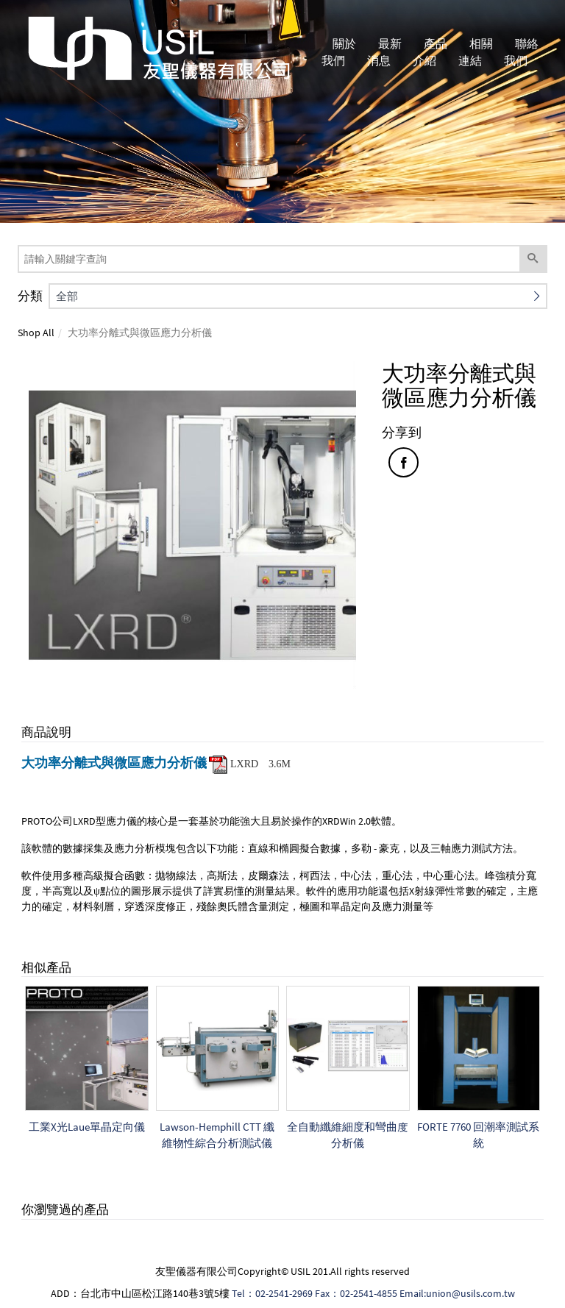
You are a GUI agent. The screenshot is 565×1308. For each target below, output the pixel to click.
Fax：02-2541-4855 (356, 1293)
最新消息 (386, 52)
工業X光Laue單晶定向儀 (87, 1127)
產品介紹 (431, 52)
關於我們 (341, 52)
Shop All (36, 332)
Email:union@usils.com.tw (457, 1293)
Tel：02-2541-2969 (272, 1293)
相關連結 (476, 52)
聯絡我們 (522, 52)
